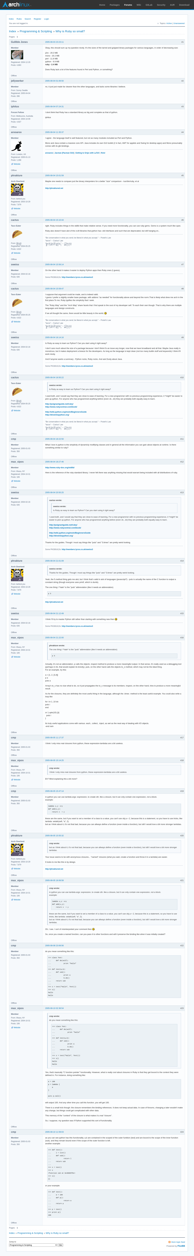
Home (102, 5)
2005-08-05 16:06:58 (54, 880)
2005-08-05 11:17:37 (54, 737)
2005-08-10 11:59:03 (54, 1132)
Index (11, 19)
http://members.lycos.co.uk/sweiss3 (77, 277)
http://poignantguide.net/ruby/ (59, 404)
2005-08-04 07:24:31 (54, 106)
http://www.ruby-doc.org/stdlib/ (60, 467)
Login (46, 19)
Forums (128, 5)
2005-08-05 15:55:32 (54, 835)
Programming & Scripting (36, 31)
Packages (115, 5)
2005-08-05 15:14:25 (54, 760)
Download (184, 5)
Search (28, 19)
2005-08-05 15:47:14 (54, 791)
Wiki (139, 5)
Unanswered (179, 23)
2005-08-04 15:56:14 (54, 264)
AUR (172, 5)
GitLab (149, 5)
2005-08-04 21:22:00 (54, 637)
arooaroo (49, 153)
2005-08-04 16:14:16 (54, 337)
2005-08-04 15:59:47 (54, 288)
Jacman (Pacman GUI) (64, 153)
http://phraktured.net (54, 188)
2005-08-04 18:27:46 (54, 462)
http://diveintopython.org (57, 415)
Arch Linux (16, 5)
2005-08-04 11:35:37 (54, 132)
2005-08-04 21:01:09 (54, 561)
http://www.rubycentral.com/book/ (61, 407)
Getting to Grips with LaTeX (87, 153)
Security (161, 5)
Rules (19, 19)
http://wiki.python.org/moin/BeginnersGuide (66, 412)
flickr (103, 153)
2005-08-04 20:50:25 (54, 492)
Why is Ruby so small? (70, 31)
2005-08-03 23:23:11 (54, 42)
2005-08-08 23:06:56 (54, 945)
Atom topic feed (178, 1242)
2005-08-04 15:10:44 (54, 220)
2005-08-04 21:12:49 (54, 613)
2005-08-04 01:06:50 (54, 81)
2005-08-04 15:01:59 (54, 175)
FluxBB (181, 1246)
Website (17, 164)
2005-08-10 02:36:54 (54, 1008)
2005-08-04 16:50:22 (54, 377)
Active (169, 23)
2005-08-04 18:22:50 (54, 439)
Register (37, 19)
